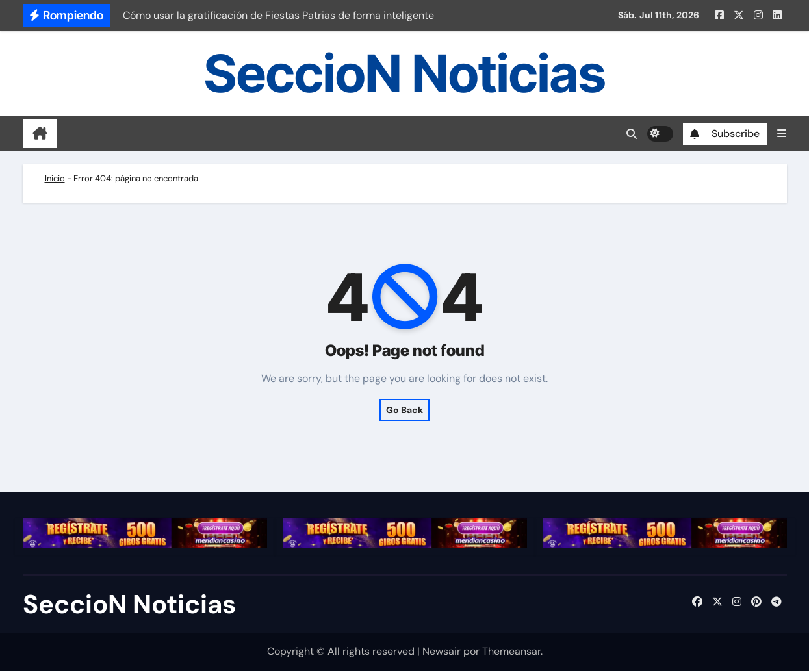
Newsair (441, 651)
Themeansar (511, 651)
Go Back (404, 410)
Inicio (55, 178)
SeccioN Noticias (405, 73)
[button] (782, 133)
